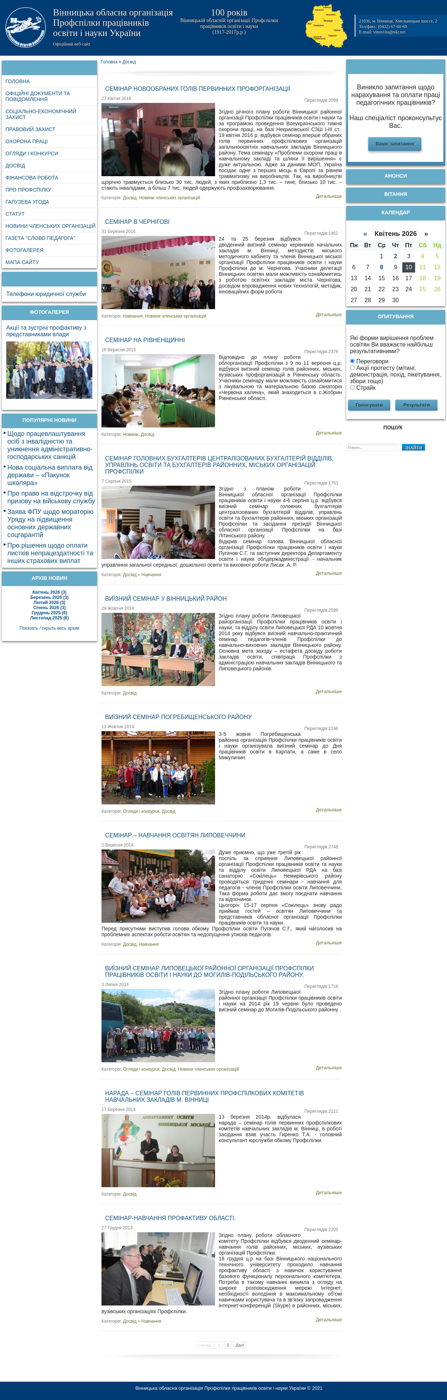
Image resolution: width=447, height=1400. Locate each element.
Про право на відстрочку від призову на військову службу (51, 497)
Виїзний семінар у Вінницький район (166, 599)
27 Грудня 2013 (117, 1227)
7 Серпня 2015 (116, 481)
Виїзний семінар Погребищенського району (178, 717)
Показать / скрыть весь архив (49, 628)
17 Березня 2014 (118, 1109)
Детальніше (329, 196)
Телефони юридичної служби (46, 294)
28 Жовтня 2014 (117, 608)
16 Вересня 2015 (118, 349)
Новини (130, 434)
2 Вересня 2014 (117, 845)
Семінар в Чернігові (137, 222)
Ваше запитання (395, 144)
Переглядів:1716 (321, 986)
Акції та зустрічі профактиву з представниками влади (46, 331)
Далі (240, 1345)
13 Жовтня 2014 (117, 726)
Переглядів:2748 (321, 846)
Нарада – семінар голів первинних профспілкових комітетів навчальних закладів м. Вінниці (204, 1096)
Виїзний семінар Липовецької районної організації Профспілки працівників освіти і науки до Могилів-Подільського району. (209, 971)
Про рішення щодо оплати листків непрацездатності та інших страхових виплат (50, 553)
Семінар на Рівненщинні (145, 340)
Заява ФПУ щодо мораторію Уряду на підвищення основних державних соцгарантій (50, 523)
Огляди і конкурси (141, 811)
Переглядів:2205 (321, 1229)
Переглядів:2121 (321, 1111)
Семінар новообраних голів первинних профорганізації (197, 89)
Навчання (133, 316)
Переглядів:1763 (321, 483)
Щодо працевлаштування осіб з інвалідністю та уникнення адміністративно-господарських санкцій (50, 445)
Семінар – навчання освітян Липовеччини (175, 835)
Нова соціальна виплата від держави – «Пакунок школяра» (49, 475)
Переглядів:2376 (321, 351)
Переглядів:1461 (321, 233)
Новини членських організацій (169, 197)
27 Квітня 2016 (116, 98)
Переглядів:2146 (321, 728)
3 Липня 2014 (115, 984)
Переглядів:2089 (321, 100)
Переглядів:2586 (321, 610)
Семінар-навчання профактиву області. (170, 1218)
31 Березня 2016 (118, 231)
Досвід (130, 197)
